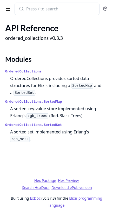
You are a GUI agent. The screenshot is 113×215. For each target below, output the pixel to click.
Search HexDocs (35, 188)
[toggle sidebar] (7, 8)
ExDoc (35, 198)
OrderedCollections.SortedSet (33, 125)
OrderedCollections (23, 71)
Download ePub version (71, 187)
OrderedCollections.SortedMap (33, 102)
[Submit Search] (21, 9)
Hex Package (45, 180)
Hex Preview (68, 180)
